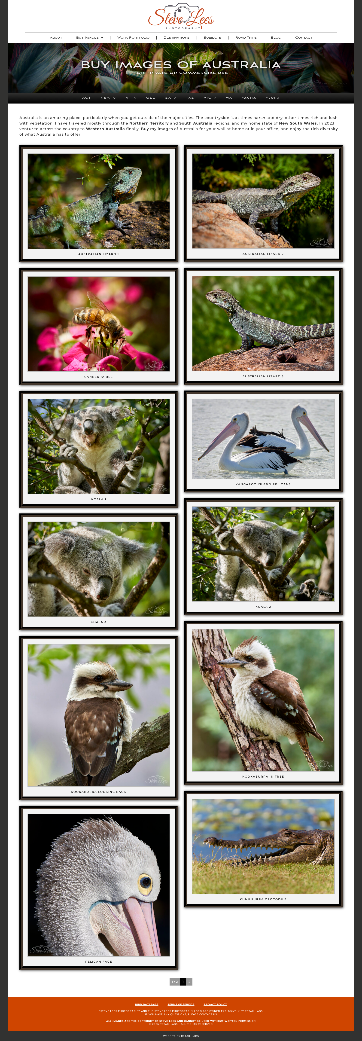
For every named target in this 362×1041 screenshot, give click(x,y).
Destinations (177, 38)
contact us (208, 1014)
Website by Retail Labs (181, 1036)
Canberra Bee (98, 377)
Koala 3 (98, 622)
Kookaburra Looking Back (98, 792)
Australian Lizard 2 (263, 254)
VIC (210, 98)
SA (170, 98)
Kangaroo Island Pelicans (263, 484)
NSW (108, 98)
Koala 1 (98, 499)
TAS (190, 98)
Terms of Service (181, 1004)
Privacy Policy (215, 1004)
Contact (303, 38)
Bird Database (146, 1004)
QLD (151, 98)
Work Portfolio (133, 38)
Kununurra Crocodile (263, 899)
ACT (86, 98)
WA (229, 98)
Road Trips (246, 38)
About (56, 38)
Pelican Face (98, 961)
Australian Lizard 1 (98, 254)
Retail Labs (254, 1011)
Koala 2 (263, 606)
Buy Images (89, 38)
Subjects (212, 38)
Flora (273, 98)
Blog (276, 38)
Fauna (249, 98)
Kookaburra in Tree (263, 776)
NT (131, 98)
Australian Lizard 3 (263, 376)
